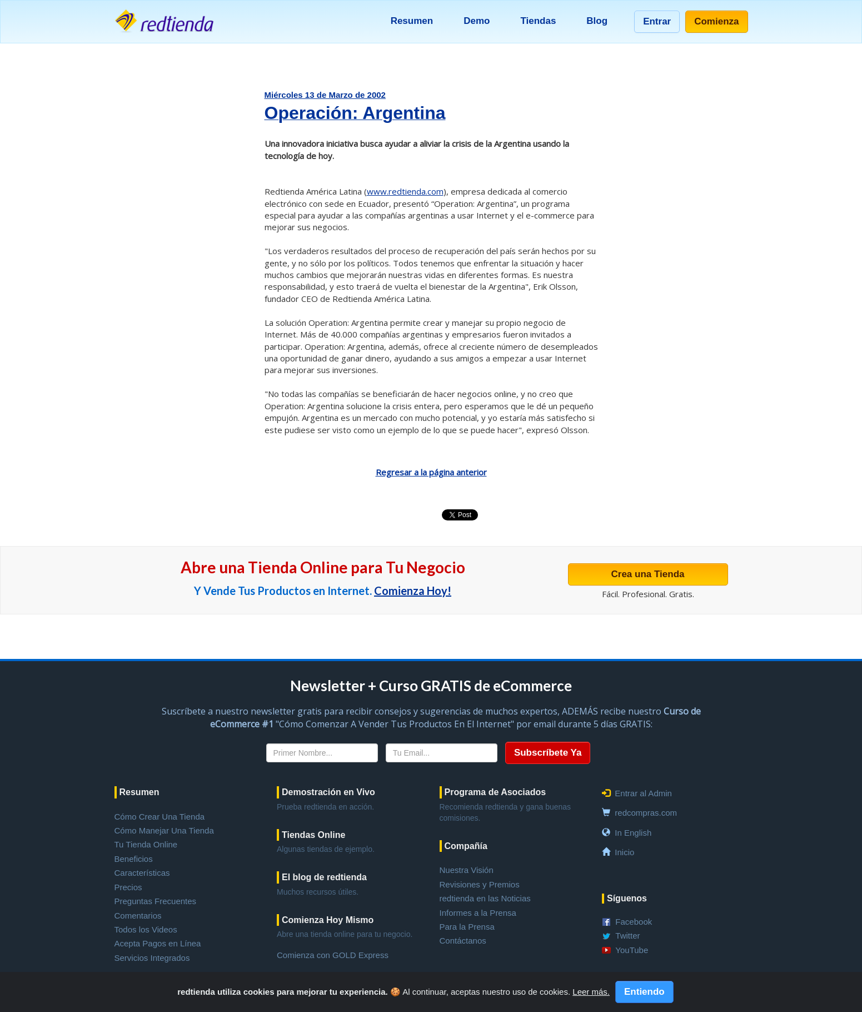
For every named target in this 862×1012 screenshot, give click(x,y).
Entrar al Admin (643, 793)
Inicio (624, 852)
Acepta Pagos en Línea (157, 943)
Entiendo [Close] (644, 991)
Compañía (466, 846)
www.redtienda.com (405, 191)
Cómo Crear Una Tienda (159, 816)
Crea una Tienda (648, 574)
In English (633, 832)
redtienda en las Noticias (485, 898)
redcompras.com (646, 812)
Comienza (716, 21)
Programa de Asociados (495, 792)
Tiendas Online (313, 835)
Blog (596, 21)
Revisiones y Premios (480, 884)
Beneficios (133, 859)
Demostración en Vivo (328, 792)
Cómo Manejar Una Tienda (164, 830)
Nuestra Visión (467, 870)
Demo (477, 21)
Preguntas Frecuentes (155, 901)
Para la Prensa (467, 926)
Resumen (412, 21)
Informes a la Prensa (478, 912)
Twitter (627, 935)
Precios (128, 887)
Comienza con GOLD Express (332, 955)
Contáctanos (463, 940)
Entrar (657, 21)
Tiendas (538, 21)
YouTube (631, 950)
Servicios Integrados (152, 958)
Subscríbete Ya (548, 752)
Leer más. (591, 991)
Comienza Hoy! (412, 590)
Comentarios (138, 915)
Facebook (633, 921)
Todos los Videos (145, 929)
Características (142, 872)
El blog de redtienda (324, 877)
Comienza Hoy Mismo (327, 920)
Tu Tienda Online (146, 844)
